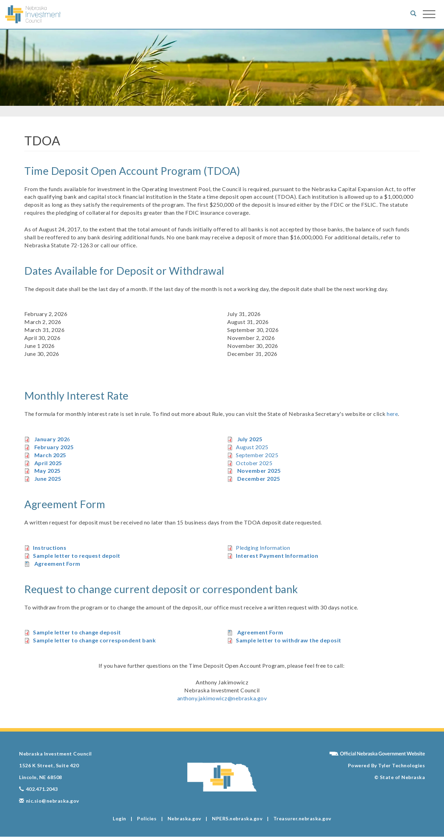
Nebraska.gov (184, 818)
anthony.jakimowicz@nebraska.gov (222, 698)
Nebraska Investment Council (55, 754)
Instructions (49, 547)
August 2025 (252, 447)
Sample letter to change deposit (77, 632)
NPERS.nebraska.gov (237, 818)
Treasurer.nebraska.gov (302, 818)
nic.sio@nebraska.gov (49, 801)
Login (119, 818)
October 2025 (254, 463)
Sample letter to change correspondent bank (94, 640)
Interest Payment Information (277, 555)
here (392, 413)
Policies (146, 818)
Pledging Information (263, 547)
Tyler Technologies (401, 765)
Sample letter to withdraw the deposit (288, 640)
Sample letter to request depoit (76, 555)
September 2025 (257, 455)
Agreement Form (57, 563)
